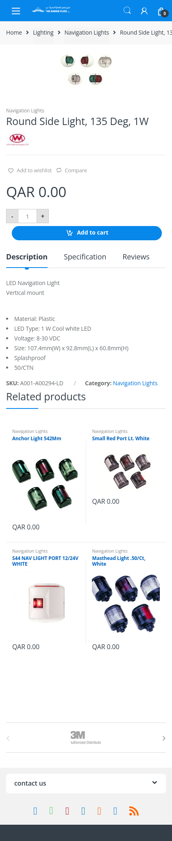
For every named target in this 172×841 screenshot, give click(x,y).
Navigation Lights (86, 32)
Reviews (135, 257)
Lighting (43, 32)
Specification (85, 257)
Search (127, 10)
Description (27, 257)
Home (14, 32)
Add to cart (93, 233)
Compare (76, 170)
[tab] (27, 260)
